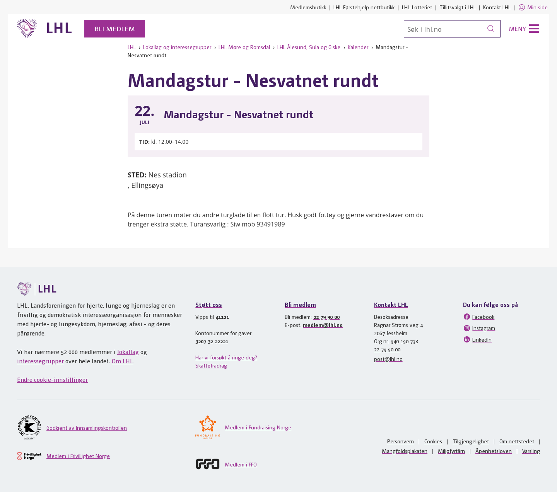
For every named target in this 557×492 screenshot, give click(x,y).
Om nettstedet (516, 441)
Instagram (479, 328)
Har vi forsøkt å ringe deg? (226, 357)
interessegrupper (40, 361)
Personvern (400, 441)
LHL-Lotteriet (417, 6)
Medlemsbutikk (308, 6)
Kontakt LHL (497, 6)
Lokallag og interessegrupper (177, 46)
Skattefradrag (211, 365)
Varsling (531, 450)
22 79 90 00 (326, 316)
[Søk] (452, 28)
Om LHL (122, 361)
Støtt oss (208, 304)
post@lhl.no (388, 358)
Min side (533, 7)
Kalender (358, 46)
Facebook (478, 316)
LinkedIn (477, 339)
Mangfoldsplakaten (404, 450)
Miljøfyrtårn (451, 450)
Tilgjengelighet (471, 441)
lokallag (128, 351)
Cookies (433, 441)
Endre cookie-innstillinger (52, 379)
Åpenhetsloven (493, 450)
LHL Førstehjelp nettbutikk (364, 6)
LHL (132, 46)
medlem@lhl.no (323, 324)
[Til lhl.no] (44, 28)
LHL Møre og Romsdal (244, 46)
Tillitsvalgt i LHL (457, 6)
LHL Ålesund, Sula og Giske (308, 46)
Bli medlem (114, 28)
